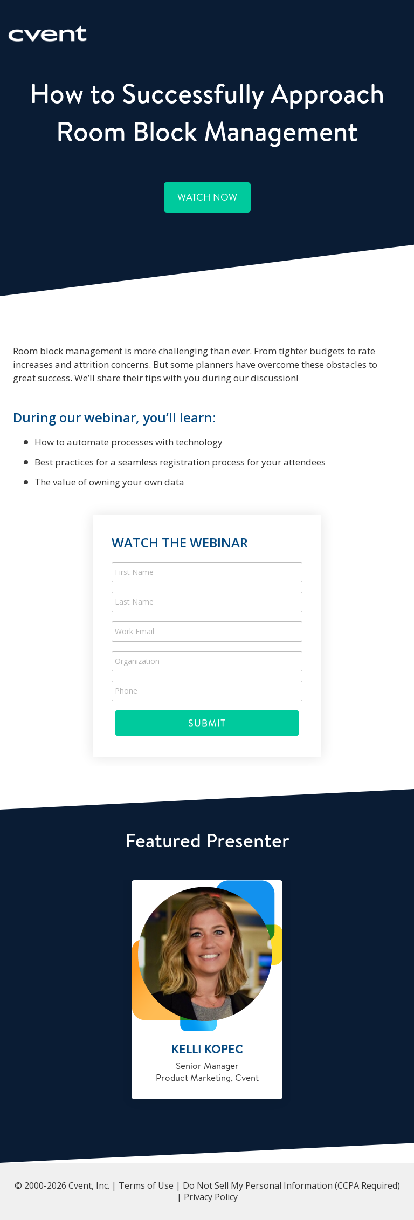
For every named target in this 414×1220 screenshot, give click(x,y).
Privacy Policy (211, 1197)
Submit (207, 723)
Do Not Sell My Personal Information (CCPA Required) (291, 1185)
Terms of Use (146, 1185)
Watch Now (207, 197)
